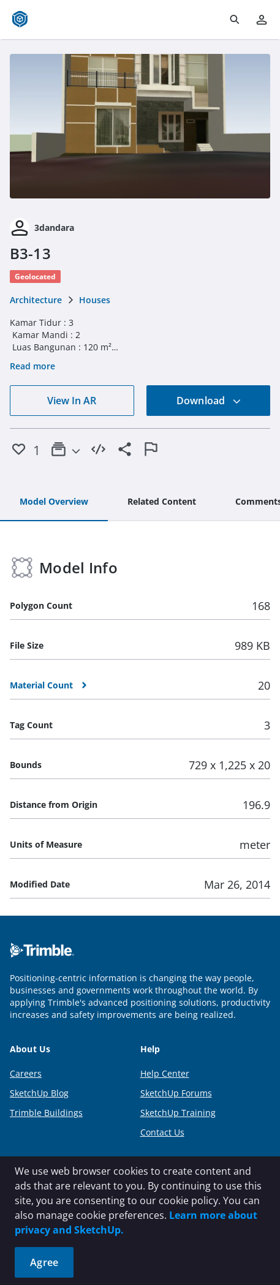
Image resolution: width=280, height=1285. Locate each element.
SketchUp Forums (176, 1093)
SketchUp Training (178, 1112)
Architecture (36, 300)
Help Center (164, 1073)
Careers (26, 1073)
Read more (32, 366)
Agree (44, 1262)
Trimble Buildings (46, 1112)
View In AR (71, 400)
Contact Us (162, 1132)
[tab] (54, 502)
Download (208, 400)
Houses (94, 300)
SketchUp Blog (39, 1093)
